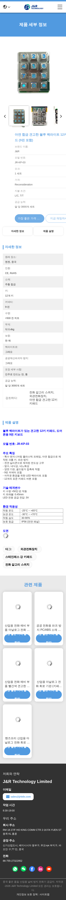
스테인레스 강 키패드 (18, 556)
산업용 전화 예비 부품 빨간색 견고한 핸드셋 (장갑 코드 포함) (17, 684)
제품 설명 (48, 231)
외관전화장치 (28, 549)
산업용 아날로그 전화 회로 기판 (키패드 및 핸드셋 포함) (49, 684)
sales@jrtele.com (18, 797)
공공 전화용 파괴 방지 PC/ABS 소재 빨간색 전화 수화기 (48, 628)
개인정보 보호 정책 (27, 894)
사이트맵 (44, 894)
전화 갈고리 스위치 (17, 564)
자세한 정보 (17, 231)
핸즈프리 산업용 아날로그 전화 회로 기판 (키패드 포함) (17, 741)
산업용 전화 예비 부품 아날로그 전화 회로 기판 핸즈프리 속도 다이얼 (17, 628)
